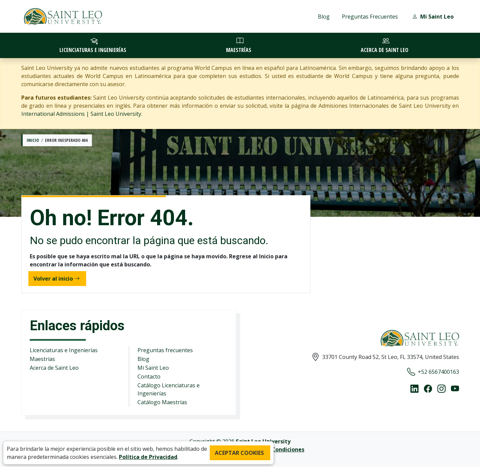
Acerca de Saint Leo (54, 367)
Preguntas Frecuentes (370, 16)
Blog (324, 16)
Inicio (33, 140)
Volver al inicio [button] (56, 279)
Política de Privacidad (148, 457)
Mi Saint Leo (153, 367)
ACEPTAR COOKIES (239, 453)
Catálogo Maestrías (162, 402)
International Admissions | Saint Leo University (81, 114)
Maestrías (42, 359)
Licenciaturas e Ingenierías (64, 350)
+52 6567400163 (433, 372)
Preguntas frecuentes (165, 350)
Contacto (148, 376)
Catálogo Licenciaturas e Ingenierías (168, 389)
